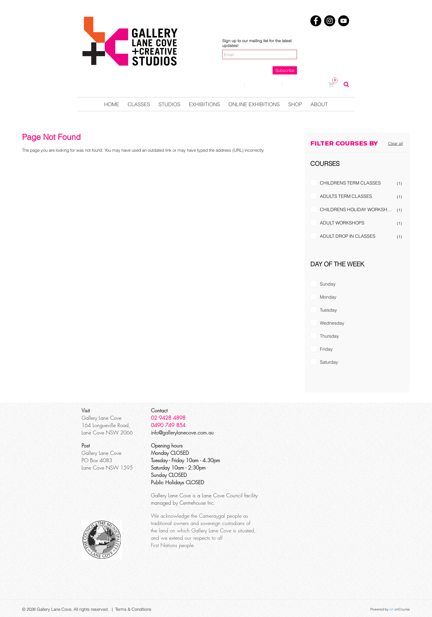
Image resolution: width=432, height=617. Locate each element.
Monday (328, 297)
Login (229, 84)
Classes (139, 104)
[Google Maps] (308, 428)
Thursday (329, 336)
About (319, 104)
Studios (169, 104)
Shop (295, 104)
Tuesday (328, 310)
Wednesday (332, 323)
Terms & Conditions (133, 609)
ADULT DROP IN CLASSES (347, 236)
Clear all (395, 143)
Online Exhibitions (254, 104)
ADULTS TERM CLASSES (346, 196)
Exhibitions (204, 104)
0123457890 (305, 85)
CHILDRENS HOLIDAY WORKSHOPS (358, 209)
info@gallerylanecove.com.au (182, 432)
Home (111, 104)
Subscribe (284, 70)
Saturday (329, 362)
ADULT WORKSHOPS (342, 223)
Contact (263, 84)
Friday (326, 349)
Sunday (327, 284)
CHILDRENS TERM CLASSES (350, 183)
